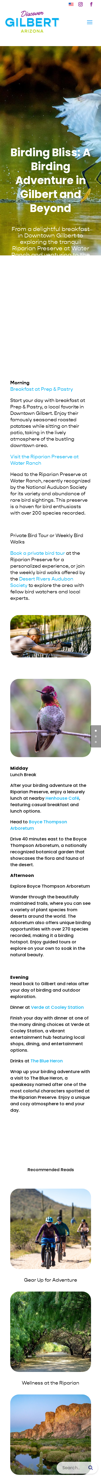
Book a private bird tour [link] (37, 553)
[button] (80, 4)
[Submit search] (90, 1467)
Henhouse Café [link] (62, 798)
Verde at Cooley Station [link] (57, 1007)
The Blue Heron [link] (46, 1061)
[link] (71, 4)
